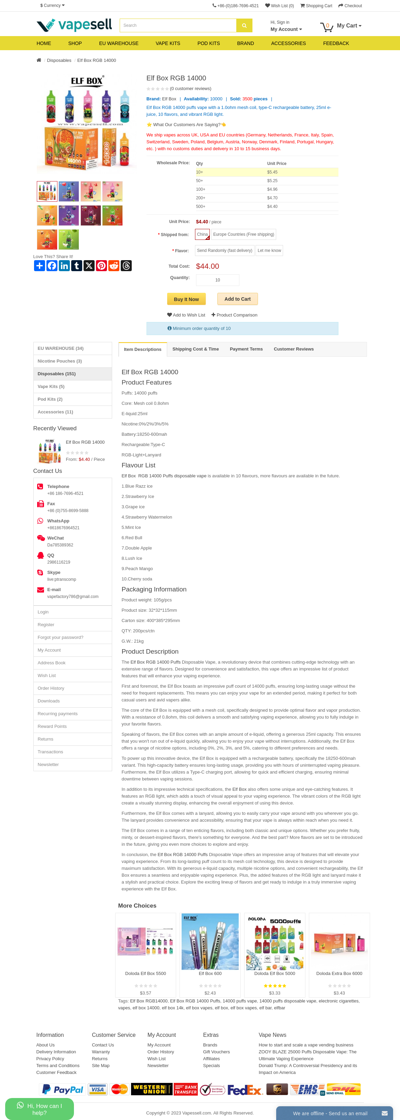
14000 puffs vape (240, 1000)
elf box (221, 1007)
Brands (210, 1044)
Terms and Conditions (58, 1065)
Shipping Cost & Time (196, 349)
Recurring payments (58, 713)
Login (43, 611)
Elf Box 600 (210, 973)
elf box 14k (173, 1007)
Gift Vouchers (216, 1051)
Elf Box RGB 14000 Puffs (156, 662)
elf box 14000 (145, 1007)
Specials (211, 1065)
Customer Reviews (294, 349)
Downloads (49, 700)
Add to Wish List (186, 315)
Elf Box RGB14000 (148, 1000)
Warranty (101, 1051)
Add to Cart (238, 299)
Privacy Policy (50, 1058)
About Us (45, 1044)
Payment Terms (246, 349)
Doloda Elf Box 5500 (145, 973)
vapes (124, 1007)
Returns (46, 739)
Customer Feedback (56, 1072)
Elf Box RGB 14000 (96, 60)
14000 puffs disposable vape (287, 1000)
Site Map (100, 1065)
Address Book (52, 662)
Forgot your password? (61, 637)
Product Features (147, 382)
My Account (49, 650)
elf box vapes (199, 1007)
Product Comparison (234, 315)
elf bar (265, 1007)
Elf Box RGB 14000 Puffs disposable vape (164, 475)
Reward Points (52, 726)
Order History (51, 688)
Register (46, 624)
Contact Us (103, 1044)
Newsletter (48, 764)
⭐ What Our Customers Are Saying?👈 (186, 124)
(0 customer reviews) (191, 88)
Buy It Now (186, 299)
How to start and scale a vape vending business (306, 1044)
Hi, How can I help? (39, 1108)
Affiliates (211, 1058)
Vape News (273, 1035)
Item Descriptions (143, 349)
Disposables (59, 60)
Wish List (47, 675)
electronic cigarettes (339, 1000)
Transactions (50, 751)
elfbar (279, 1007)
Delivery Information (56, 1051)
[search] (244, 25)
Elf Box (169, 98)
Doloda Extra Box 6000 (339, 973)
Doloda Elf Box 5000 (275, 973)
